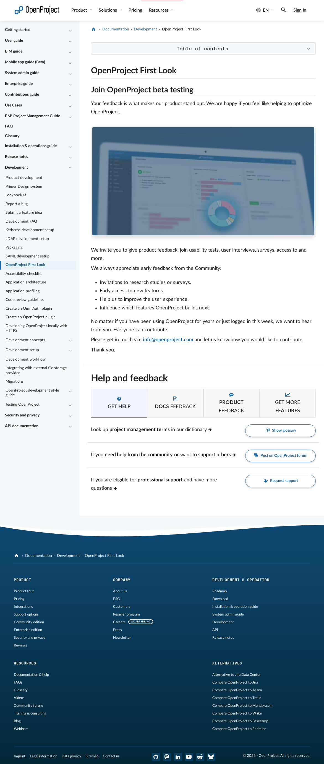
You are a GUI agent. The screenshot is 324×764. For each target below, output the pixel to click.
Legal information (43, 756)
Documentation (115, 29)
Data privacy (71, 756)
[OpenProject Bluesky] (211, 757)
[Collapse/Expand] (70, 30)
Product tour (24, 591)
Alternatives (227, 663)
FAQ (9, 126)
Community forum (28, 705)
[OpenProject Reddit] (200, 757)
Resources (159, 10)
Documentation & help (31, 674)
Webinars (21, 729)
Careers (119, 622)
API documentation (21, 426)
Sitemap (92, 756)
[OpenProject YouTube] (189, 757)
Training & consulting (30, 713)
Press (117, 630)
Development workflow (26, 359)
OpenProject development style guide (32, 392)
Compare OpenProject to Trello (236, 698)
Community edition (29, 622)
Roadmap (219, 591)
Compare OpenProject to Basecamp (240, 721)
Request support (280, 481)
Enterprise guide (19, 84)
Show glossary (280, 430)
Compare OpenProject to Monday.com (242, 705)
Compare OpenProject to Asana (237, 690)
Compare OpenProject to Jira (235, 682)
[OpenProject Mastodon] (167, 757)
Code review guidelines (25, 300)
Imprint (19, 756)
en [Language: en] (262, 10)
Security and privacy (22, 415)
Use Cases (13, 105)
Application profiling (23, 291)
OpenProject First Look (25, 265)
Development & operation (241, 580)
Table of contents (202, 48)
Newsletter (122, 637)
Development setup (22, 350)
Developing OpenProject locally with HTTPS (36, 328)
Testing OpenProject (23, 404)
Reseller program (126, 614)
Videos (19, 698)
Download (220, 599)
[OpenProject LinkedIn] (178, 757)
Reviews (20, 645)
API (215, 630)
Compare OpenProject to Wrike (237, 713)
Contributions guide (22, 95)
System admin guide (22, 73)
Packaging (14, 247)
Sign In (299, 10)
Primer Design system (24, 187)
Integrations (23, 606)
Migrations (14, 382)
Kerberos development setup (30, 230)
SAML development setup (27, 256)
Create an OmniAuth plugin (29, 309)
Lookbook (16, 195)
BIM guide (13, 51)
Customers (121, 606)
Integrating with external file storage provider (36, 370)
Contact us (111, 756)
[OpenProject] (94, 29)
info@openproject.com (168, 339)
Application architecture (26, 282)
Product (79, 10)
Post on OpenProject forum (281, 455)
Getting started (17, 30)
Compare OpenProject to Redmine (239, 729)
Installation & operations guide (31, 146)
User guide (14, 41)
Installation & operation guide (235, 606)
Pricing (135, 10)
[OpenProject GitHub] (156, 757)
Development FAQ (21, 221)
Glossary (12, 136)
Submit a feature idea (24, 213)
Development (16, 168)
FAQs (18, 682)
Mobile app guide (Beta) (25, 62)
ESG (116, 599)
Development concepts (25, 340)
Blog (17, 721)
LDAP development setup (27, 239)
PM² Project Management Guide (32, 116)
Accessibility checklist (24, 274)
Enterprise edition (28, 630)
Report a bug (17, 204)
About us (120, 591)
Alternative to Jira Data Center (236, 674)
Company (121, 580)
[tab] (119, 403)
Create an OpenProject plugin (31, 317)
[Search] (283, 10)
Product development (24, 178)
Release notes (16, 157)
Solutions (108, 10)
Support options (26, 614)
